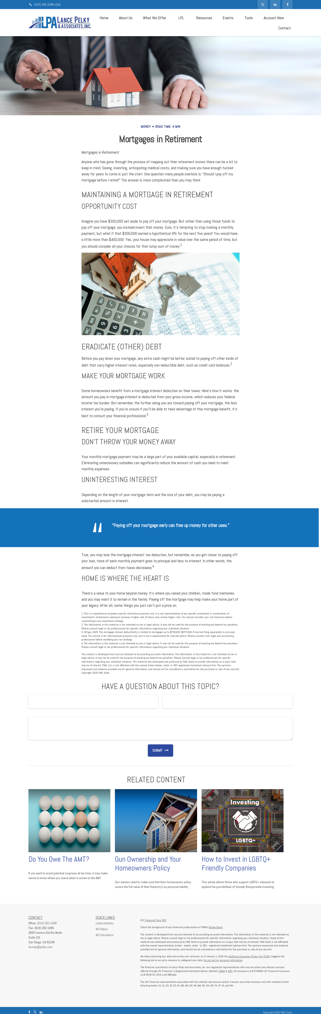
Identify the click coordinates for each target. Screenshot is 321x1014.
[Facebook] (287, 4)
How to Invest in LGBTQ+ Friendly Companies (236, 863)
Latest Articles (105, 923)
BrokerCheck (216, 927)
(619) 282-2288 (47, 923)
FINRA (222, 971)
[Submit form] (155, 750)
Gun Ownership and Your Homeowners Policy (148, 863)
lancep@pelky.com (40, 947)
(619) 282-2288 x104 (44, 4)
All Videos (102, 929)
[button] (103, 17)
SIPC (230, 971)
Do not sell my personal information (223, 960)
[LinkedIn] (275, 4)
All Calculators (105, 935)
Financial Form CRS (155, 920)
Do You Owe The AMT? (58, 859)
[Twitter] (263, 4)
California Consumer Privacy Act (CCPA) (249, 956)
